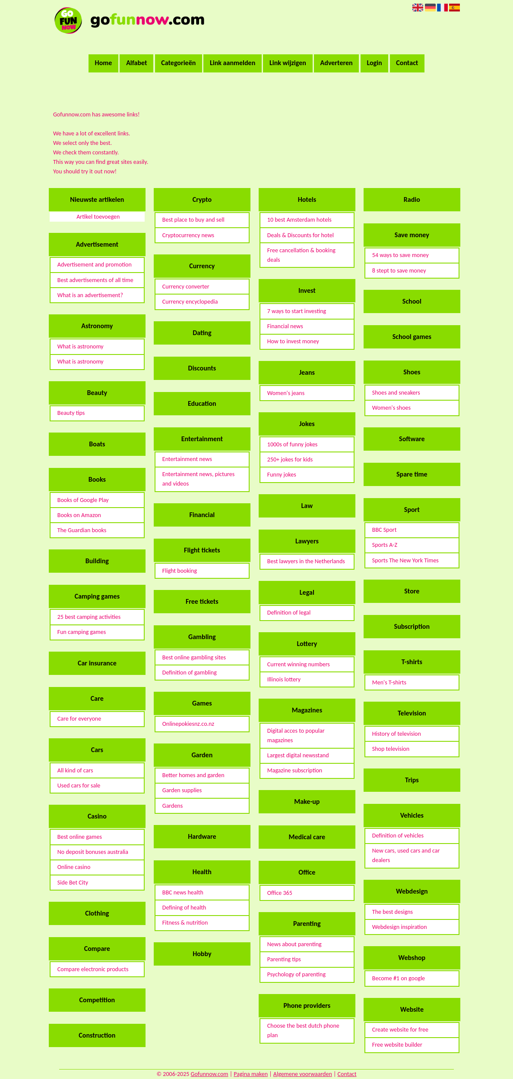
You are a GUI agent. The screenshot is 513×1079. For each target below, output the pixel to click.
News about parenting (294, 944)
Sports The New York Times (405, 560)
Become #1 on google (398, 978)
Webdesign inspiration (399, 927)
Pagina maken (251, 1074)
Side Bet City (72, 882)
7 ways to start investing (296, 311)
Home (103, 63)
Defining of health (184, 907)
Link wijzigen (287, 63)
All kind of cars (75, 770)
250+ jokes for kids (290, 459)
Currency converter (185, 286)
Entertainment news (187, 459)
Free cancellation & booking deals (301, 255)
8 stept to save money (399, 270)
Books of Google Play (83, 500)
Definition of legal (288, 612)
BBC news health (182, 892)
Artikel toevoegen (98, 216)
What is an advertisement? (90, 295)
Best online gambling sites (194, 657)
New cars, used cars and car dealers (406, 855)
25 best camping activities (88, 617)
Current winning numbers (298, 664)
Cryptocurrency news (188, 235)
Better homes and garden (193, 775)
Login (374, 63)
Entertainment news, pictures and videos (198, 478)
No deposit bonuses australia (92, 852)
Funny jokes (281, 474)
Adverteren (336, 63)
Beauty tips (71, 413)
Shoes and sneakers (396, 392)
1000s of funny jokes (292, 444)
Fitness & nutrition (185, 922)
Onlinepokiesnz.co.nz (188, 724)
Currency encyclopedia (190, 301)
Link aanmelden (232, 63)
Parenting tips (284, 959)
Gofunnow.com (209, 1074)
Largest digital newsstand (298, 755)
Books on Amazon (79, 515)
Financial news (285, 326)
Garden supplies (182, 790)
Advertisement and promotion (94, 264)
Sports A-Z (384, 545)
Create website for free (400, 1029)
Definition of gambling (189, 672)
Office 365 (279, 893)
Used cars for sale (79, 785)
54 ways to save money (400, 255)
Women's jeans (285, 393)
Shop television (390, 749)
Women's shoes (391, 407)
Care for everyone (79, 718)
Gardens (172, 805)
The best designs (392, 912)
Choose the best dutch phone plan (303, 1030)
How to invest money (293, 341)
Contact (407, 63)
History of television (396, 733)
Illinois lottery (284, 679)
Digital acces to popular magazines (296, 735)
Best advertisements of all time (95, 280)
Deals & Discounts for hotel (300, 235)
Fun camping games (81, 632)
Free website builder (397, 1044)
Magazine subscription (294, 770)
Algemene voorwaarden (302, 1074)
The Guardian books (82, 530)
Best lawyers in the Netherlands (306, 561)
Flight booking (179, 570)
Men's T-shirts (389, 682)
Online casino (73, 867)
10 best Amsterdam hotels (299, 219)
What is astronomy (80, 346)
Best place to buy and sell (193, 219)
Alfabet (136, 63)
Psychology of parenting (296, 974)
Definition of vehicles (398, 835)
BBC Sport (384, 529)
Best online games (79, 837)
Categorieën (178, 63)
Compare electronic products (93, 969)
